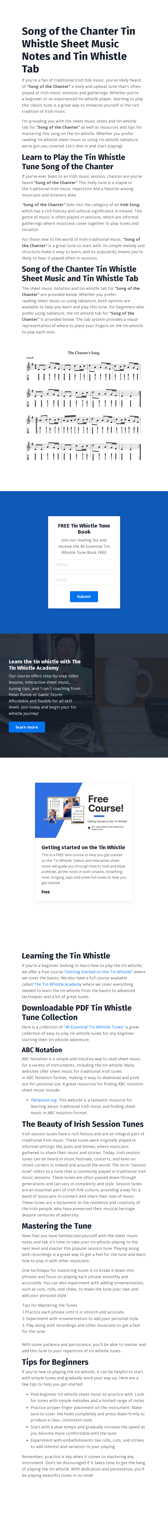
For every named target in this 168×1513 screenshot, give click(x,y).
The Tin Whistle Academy (58, 987)
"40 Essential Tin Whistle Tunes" (94, 1030)
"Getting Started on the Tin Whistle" (99, 974)
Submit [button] (84, 598)
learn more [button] (27, 730)
